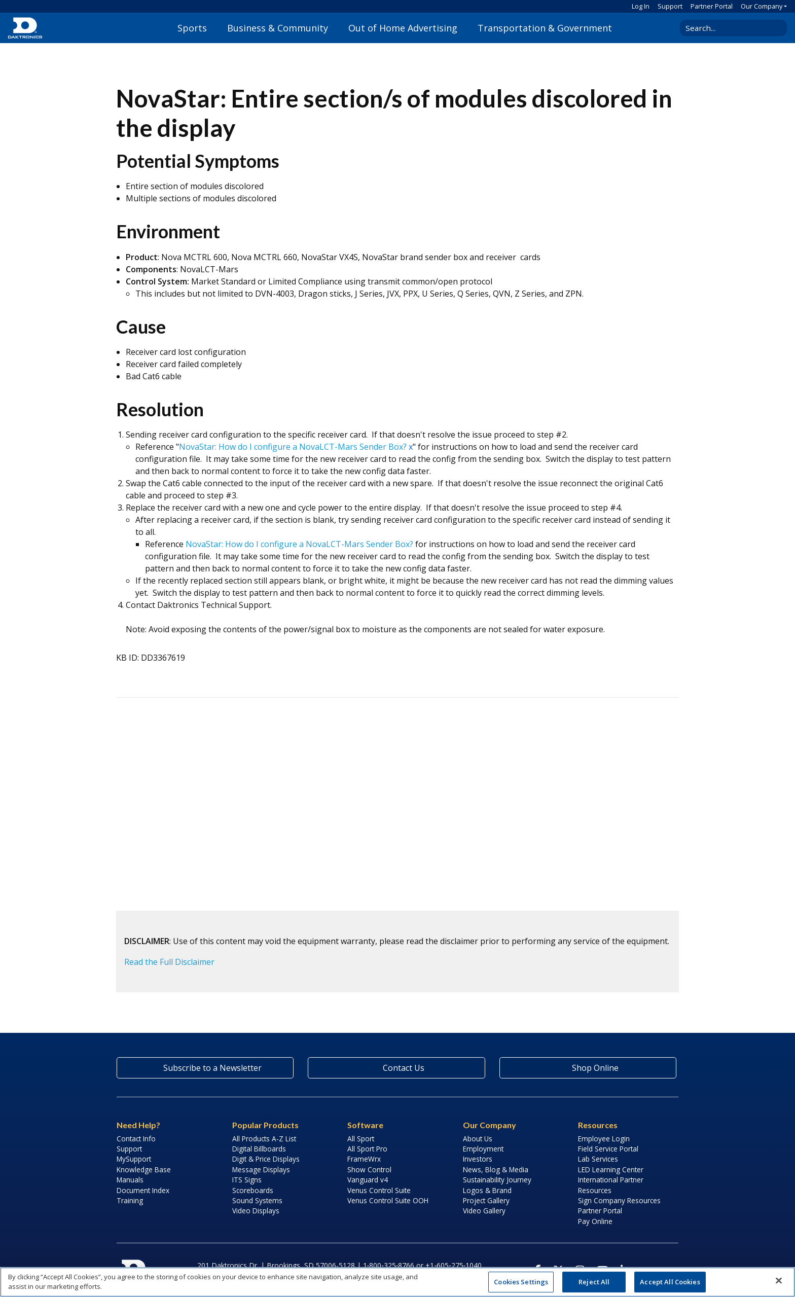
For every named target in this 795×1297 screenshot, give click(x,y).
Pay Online (595, 1221)
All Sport (360, 1138)
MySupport (134, 1159)
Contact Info (136, 1138)
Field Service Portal (608, 1149)
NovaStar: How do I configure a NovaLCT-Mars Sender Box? (293, 446)
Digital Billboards (259, 1149)
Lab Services (598, 1159)
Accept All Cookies (670, 1281)
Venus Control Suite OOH (387, 1200)
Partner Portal (712, 6)
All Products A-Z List (264, 1138)
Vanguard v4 (367, 1179)
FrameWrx (364, 1159)
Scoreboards (252, 1190)
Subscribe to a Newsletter (205, 1067)
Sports (192, 28)
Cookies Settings (521, 1281)
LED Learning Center (610, 1169)
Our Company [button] (761, 6)
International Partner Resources (610, 1185)
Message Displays (261, 1169)
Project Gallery (486, 1200)
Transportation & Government (545, 28)
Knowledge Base (144, 1169)
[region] (397, 1282)
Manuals (130, 1179)
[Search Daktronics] (729, 28)
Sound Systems (257, 1200)
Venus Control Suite (379, 1190)
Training (130, 1200)
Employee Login (604, 1138)
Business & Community (277, 28)
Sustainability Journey (497, 1179)
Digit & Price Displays (266, 1159)
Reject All (594, 1281)
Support (670, 6)
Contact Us (396, 1067)
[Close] (779, 1281)
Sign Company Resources (619, 1200)
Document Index (143, 1190)
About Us (477, 1138)
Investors (477, 1159)
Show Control (369, 1169)
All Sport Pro (367, 1149)
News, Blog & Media (495, 1169)
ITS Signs (247, 1179)
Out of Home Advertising (402, 28)
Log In (640, 6)
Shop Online (588, 1067)
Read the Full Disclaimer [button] (169, 961)
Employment (483, 1149)
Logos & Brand (487, 1190)
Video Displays (255, 1210)
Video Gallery (484, 1210)
